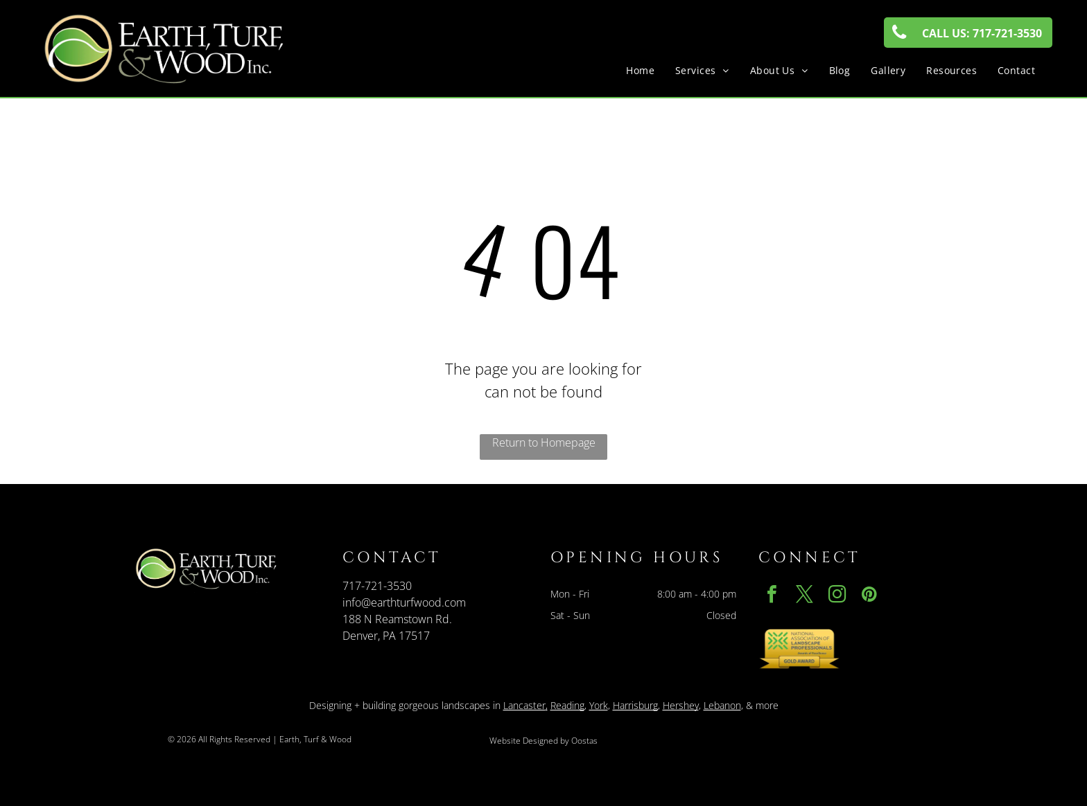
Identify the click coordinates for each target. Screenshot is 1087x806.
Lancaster (524, 705)
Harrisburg (635, 705)
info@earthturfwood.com (404, 602)
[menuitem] (640, 70)
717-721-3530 (377, 585)
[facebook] (771, 596)
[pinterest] (869, 596)
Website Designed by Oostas (543, 740)
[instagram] (837, 596)
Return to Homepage (543, 442)
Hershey (681, 705)
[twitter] (804, 596)
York (598, 705)
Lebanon (722, 705)
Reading (567, 705)
